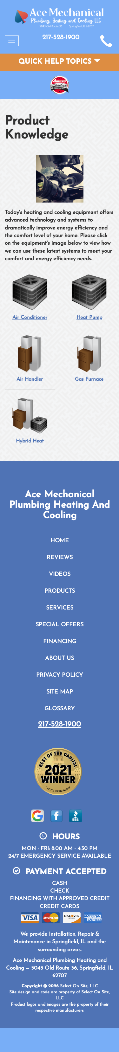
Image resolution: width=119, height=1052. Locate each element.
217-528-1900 (59, 724)
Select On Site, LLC (79, 986)
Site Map (59, 692)
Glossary (59, 709)
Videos (59, 574)
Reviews (60, 557)
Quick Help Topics (59, 62)
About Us (59, 658)
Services (59, 608)
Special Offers (59, 625)
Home (59, 541)
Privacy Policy (59, 675)
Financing (59, 641)
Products (59, 591)
